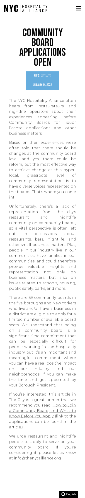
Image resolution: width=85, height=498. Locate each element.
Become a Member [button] (42, 478)
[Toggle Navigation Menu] (78, 8)
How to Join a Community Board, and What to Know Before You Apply (42, 411)
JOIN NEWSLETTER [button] (42, 491)
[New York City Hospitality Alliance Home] (26, 8)
